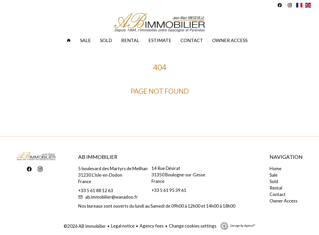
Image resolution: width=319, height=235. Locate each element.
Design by (242, 226)
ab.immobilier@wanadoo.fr (111, 197)
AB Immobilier (98, 157)
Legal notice (122, 226)
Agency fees (152, 226)
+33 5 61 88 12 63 (95, 190)
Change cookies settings (192, 226)
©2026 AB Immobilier (85, 226)
